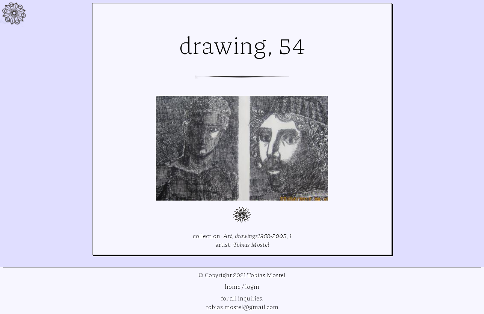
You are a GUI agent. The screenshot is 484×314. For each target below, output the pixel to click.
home (232, 286)
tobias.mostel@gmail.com (242, 306)
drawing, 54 (242, 44)
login (252, 286)
